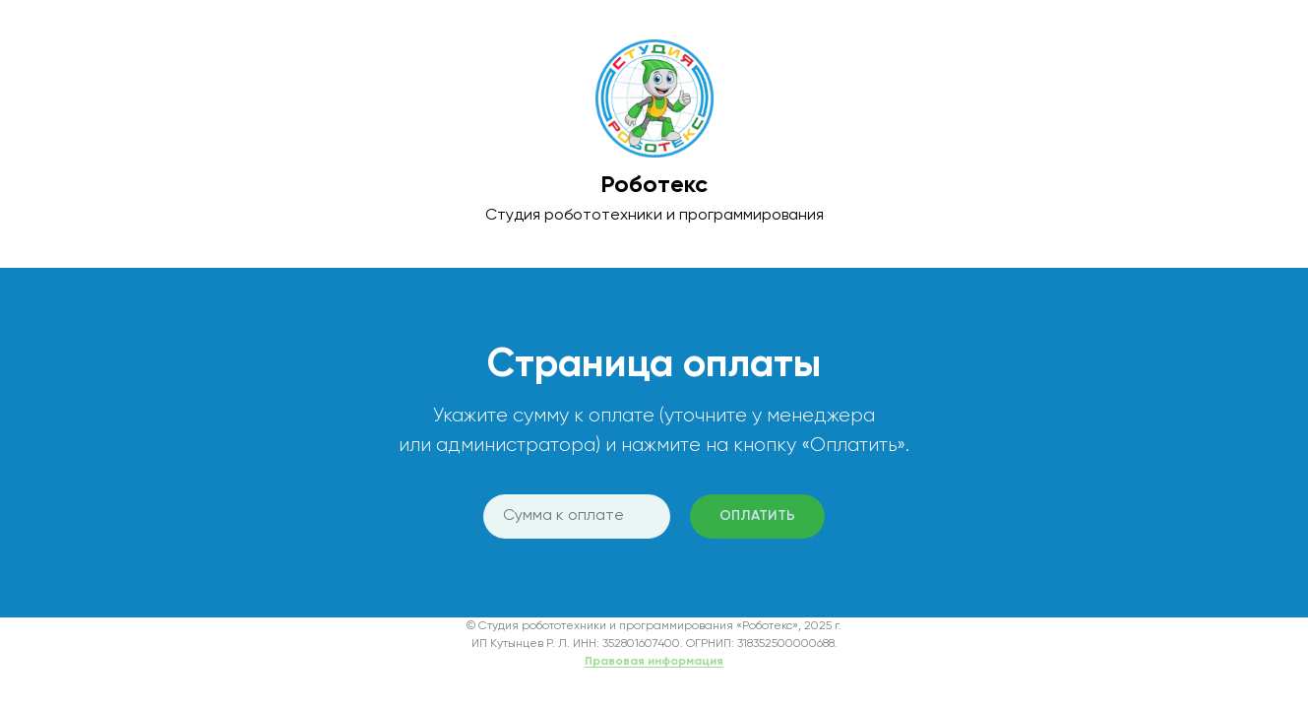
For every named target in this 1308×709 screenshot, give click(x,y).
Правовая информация (654, 662)
